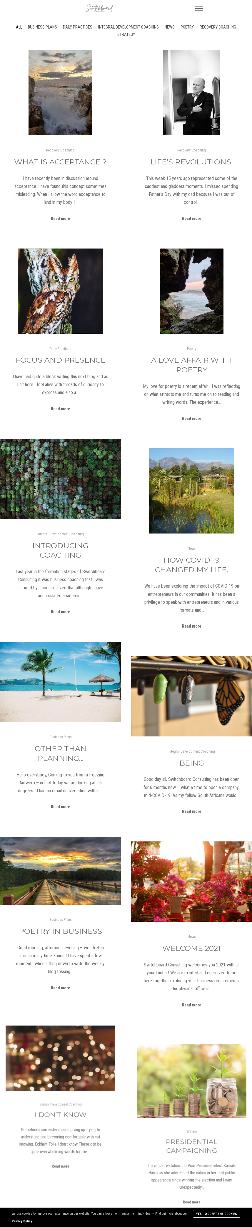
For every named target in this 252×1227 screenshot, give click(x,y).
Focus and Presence (61, 360)
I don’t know (60, 1110)
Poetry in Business (60, 931)
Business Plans (42, 27)
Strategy (126, 34)
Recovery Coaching (218, 27)
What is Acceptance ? (60, 161)
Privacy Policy (22, 1221)
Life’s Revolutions (191, 161)
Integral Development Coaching (128, 27)
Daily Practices (77, 27)
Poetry (187, 27)
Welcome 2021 (191, 948)
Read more (60, 218)
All (19, 27)
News (170, 27)
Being (191, 762)
